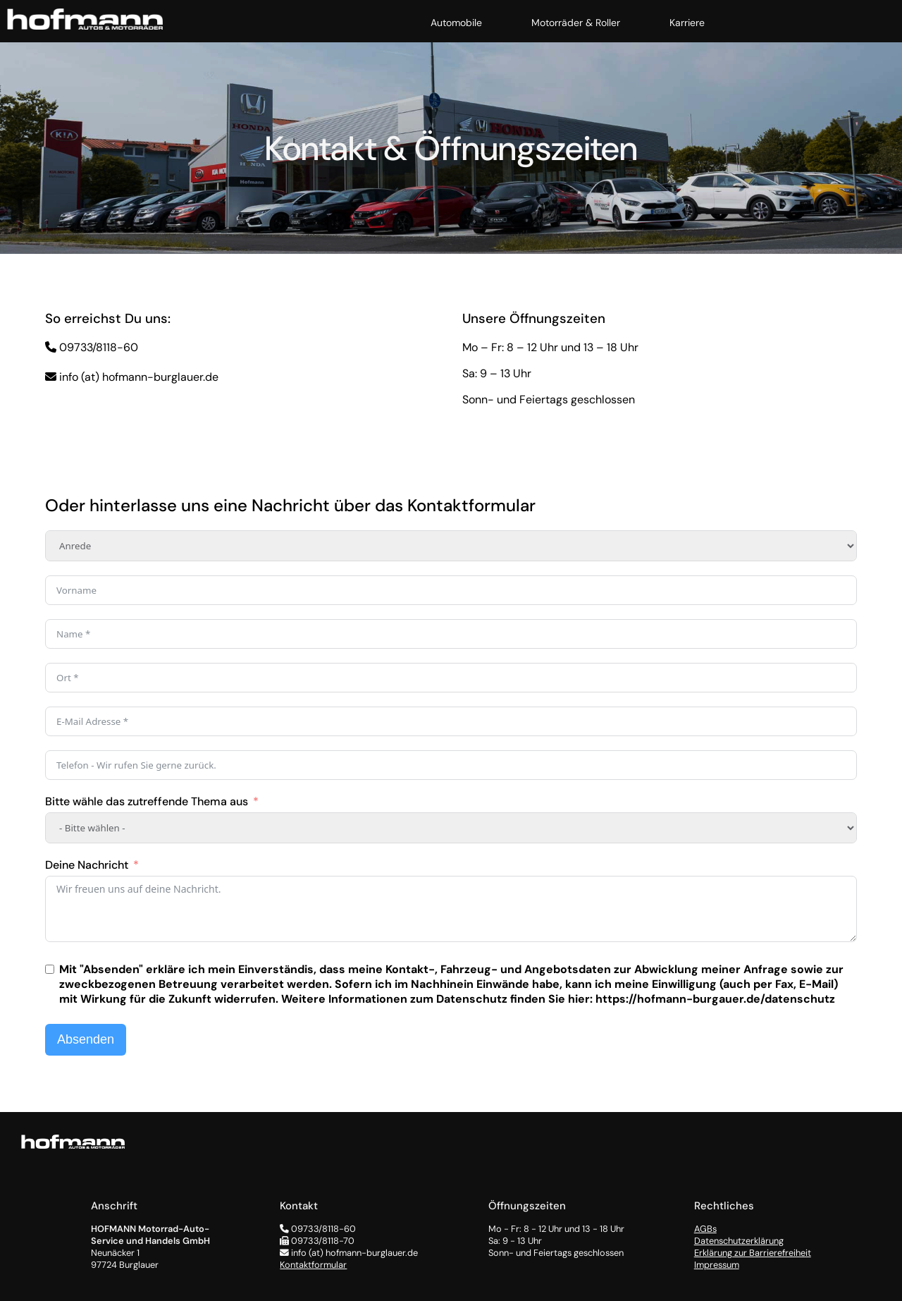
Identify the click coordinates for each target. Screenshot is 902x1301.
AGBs (705, 1229)
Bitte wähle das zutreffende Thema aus (146, 801)
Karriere (687, 22)
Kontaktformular (313, 1265)
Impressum (716, 1265)
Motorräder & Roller (575, 22)
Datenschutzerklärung (739, 1241)
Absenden (85, 1039)
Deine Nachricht (86, 864)
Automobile (456, 22)
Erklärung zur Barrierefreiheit (752, 1253)
